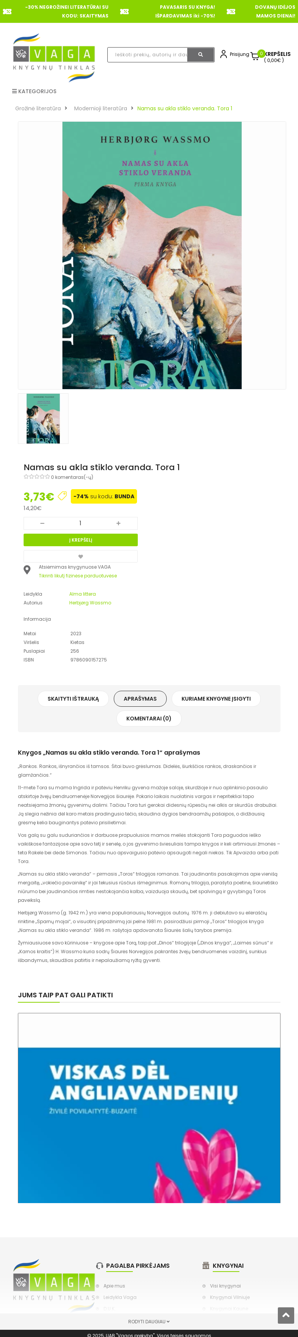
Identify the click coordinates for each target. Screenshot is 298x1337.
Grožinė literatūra (38, 108)
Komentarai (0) (149, 718)
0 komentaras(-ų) (72, 477)
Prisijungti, (241, 54)
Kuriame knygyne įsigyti (216, 699)
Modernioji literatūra (100, 108)
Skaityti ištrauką (73, 699)
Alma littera (82, 594)
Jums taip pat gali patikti (65, 995)
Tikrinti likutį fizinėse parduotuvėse (78, 575)
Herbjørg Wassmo (90, 602)
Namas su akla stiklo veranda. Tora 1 (184, 108)
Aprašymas (140, 699)
